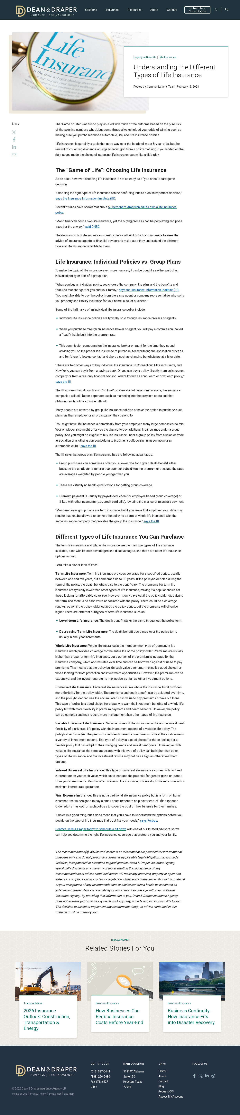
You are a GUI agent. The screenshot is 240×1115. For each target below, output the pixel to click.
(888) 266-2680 (100, 1077)
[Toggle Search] (226, 10)
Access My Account (171, 1097)
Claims (163, 1071)
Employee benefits (145, 57)
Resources (134, 10)
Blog (161, 1086)
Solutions (91, 10)
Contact (163, 1081)
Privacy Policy (38, 1093)
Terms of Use (19, 1093)
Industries (112, 10)
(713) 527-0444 (100, 1072)
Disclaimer (55, 1093)
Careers (172, 10)
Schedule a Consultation (197, 10)
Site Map (69, 1093)
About (154, 10)
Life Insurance (167, 57)
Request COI (166, 1092)
